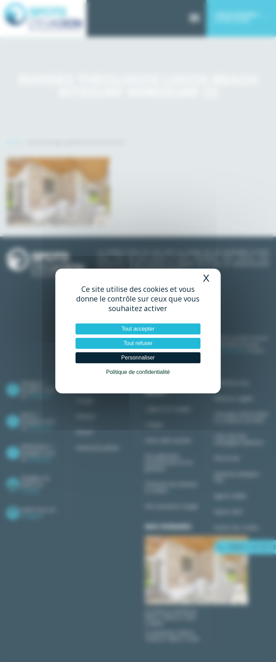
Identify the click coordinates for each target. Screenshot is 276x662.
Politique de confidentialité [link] (138, 372)
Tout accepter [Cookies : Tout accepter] (138, 329)
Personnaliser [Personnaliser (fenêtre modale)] (138, 357)
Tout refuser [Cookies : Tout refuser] (138, 343)
